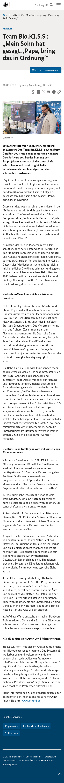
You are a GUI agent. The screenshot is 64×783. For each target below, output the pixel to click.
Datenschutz (10, 760)
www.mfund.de (31, 700)
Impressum (50, 756)
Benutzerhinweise (28, 760)
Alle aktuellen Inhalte (45, 70)
